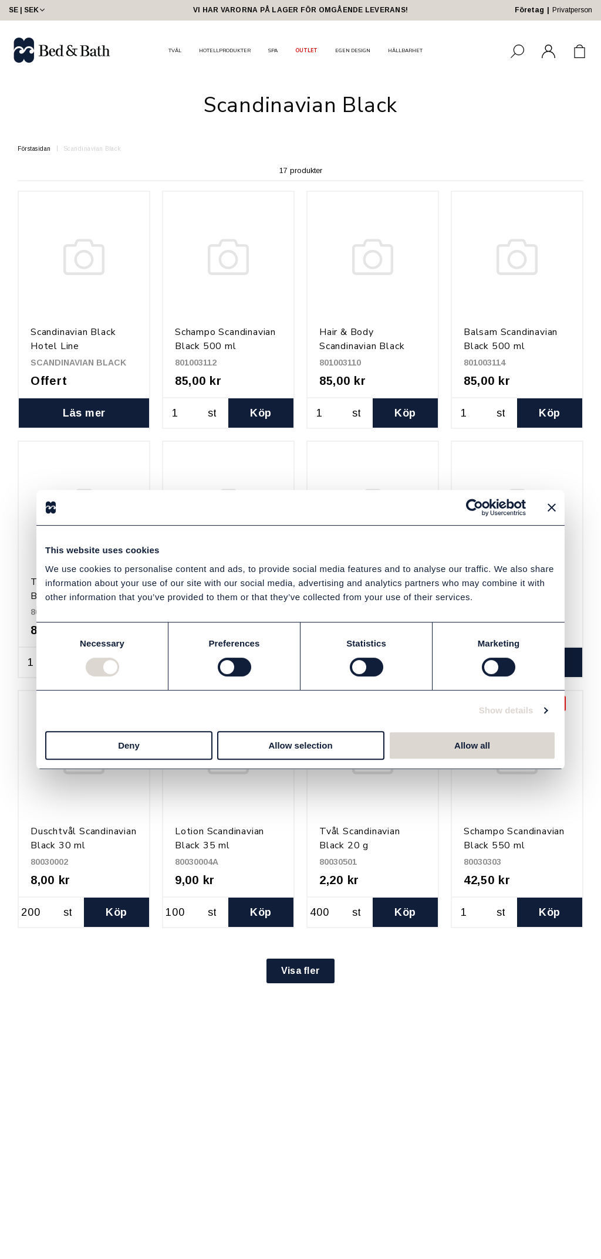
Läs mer (84, 413)
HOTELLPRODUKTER (225, 50)
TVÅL (174, 50)
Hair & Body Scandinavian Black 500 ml (361, 346)
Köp (260, 413)
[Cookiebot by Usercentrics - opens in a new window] (474, 507)
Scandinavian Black (92, 148)
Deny (129, 745)
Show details (506, 710)
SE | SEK (28, 10)
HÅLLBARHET (405, 50)
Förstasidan (34, 148)
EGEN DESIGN (352, 50)
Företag (529, 10)
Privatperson (572, 10)
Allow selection (300, 745)
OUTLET (306, 50)
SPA (273, 50)
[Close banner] (552, 507)
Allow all (472, 745)
